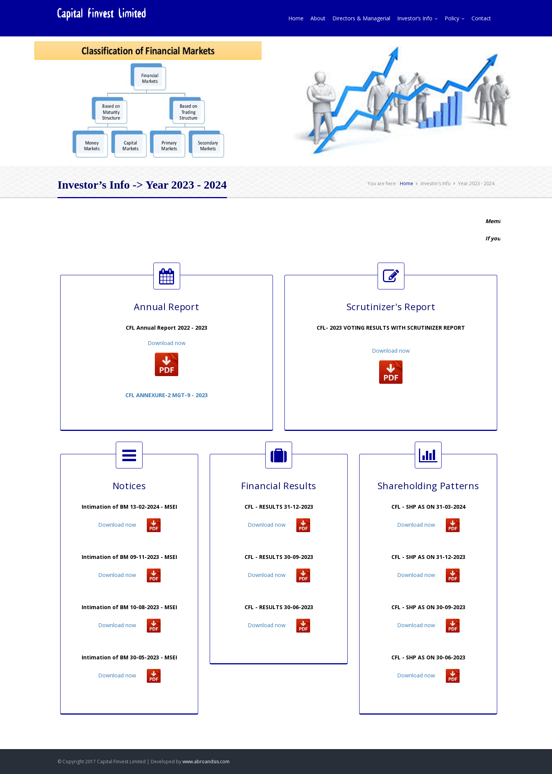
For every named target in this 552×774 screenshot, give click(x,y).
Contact (481, 18)
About (317, 18)
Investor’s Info (419, 18)
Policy (456, 18)
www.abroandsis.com (206, 761)
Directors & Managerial (361, 18)
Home (296, 18)
